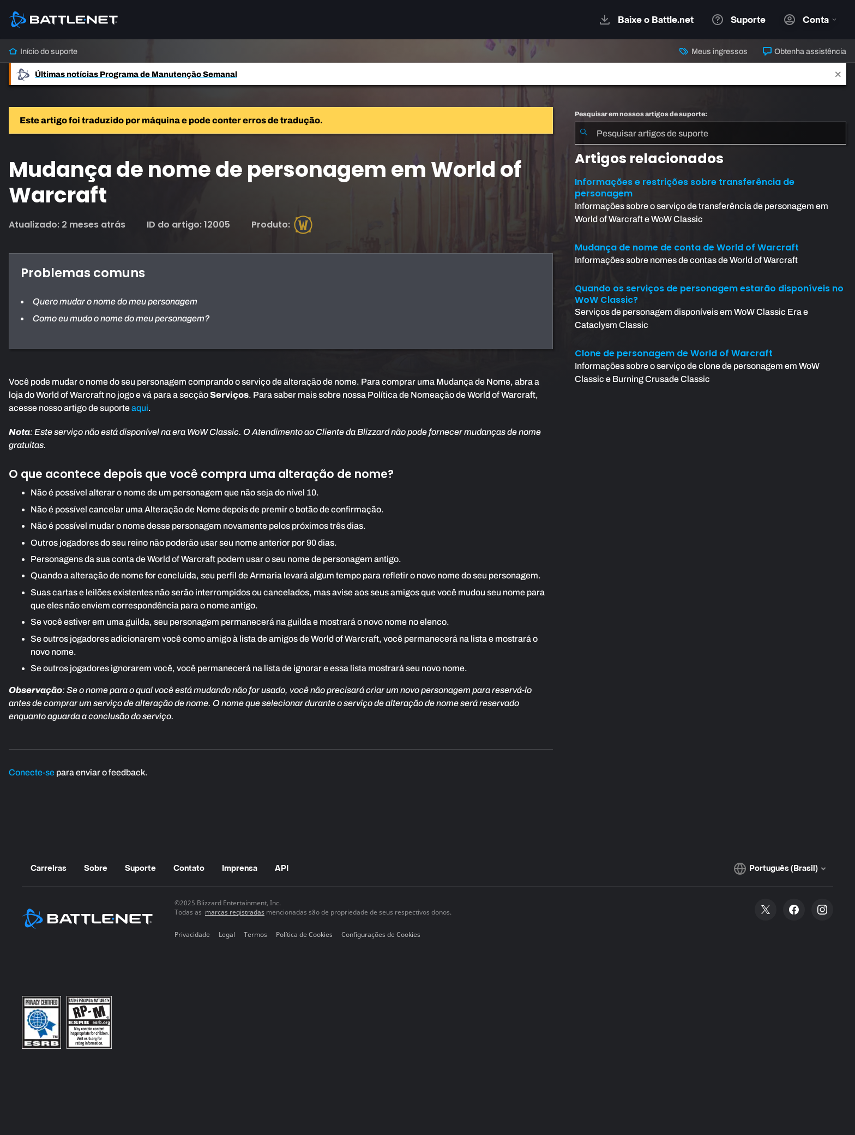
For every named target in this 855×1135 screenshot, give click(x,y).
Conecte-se (32, 772)
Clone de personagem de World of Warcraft (674, 353)
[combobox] (710, 133)
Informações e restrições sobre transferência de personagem (684, 188)
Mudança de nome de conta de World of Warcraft (687, 247)
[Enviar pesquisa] (583, 133)
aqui (139, 408)
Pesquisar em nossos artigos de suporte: (641, 114)
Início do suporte (43, 51)
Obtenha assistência (804, 51)
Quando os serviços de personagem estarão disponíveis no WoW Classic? (709, 294)
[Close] (838, 74)
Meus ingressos (713, 51)
